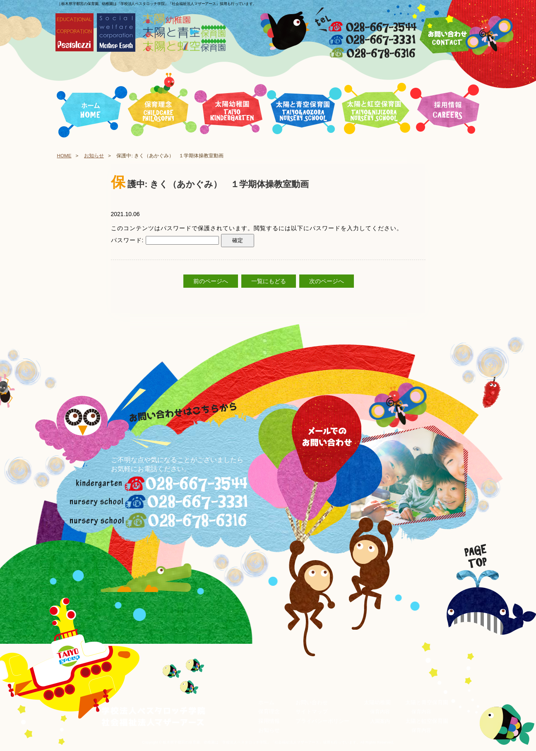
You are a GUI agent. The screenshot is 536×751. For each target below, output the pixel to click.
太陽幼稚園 (377, 702)
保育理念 (269, 712)
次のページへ (326, 281)
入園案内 (380, 721)
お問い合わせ (312, 702)
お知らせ (94, 155)
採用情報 (269, 721)
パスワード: (165, 240)
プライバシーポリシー (322, 721)
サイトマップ (312, 712)
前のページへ (210, 281)
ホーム (266, 702)
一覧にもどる (268, 281)
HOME (64, 155)
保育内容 (380, 712)
